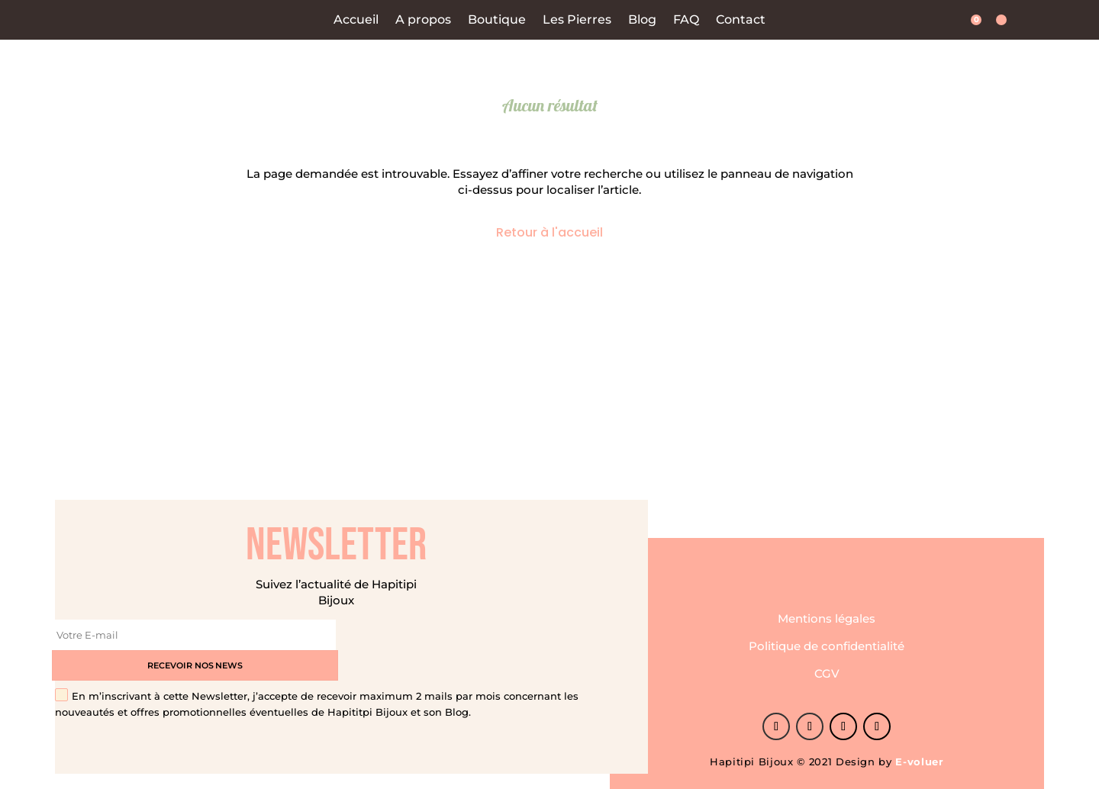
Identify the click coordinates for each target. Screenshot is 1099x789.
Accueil (356, 20)
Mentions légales (826, 604)
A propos (423, 20)
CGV (827, 659)
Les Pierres (577, 20)
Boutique (497, 20)
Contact (740, 20)
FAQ (686, 20)
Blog (642, 20)
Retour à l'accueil (549, 232)
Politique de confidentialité (826, 631)
